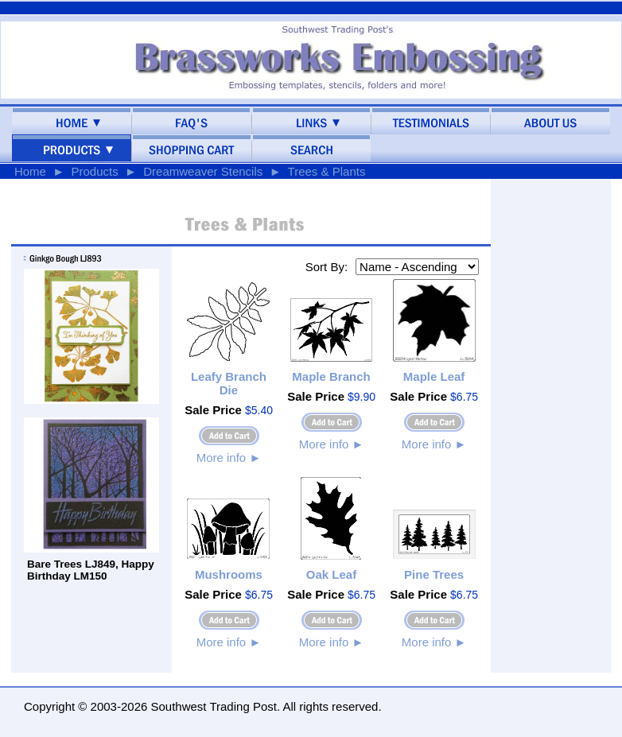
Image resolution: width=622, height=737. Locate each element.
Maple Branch (331, 376)
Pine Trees (434, 574)
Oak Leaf (331, 574)
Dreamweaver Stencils (202, 171)
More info (229, 457)
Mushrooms (228, 574)
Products (94, 171)
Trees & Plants (327, 171)
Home (30, 171)
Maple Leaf (434, 376)
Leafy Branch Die (228, 383)
